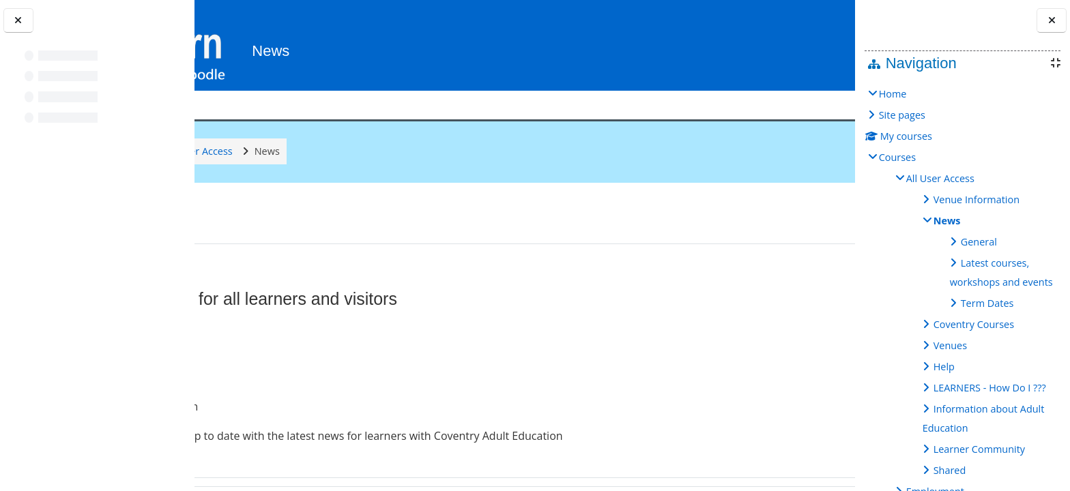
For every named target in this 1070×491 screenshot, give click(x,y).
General (979, 241)
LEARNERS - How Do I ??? (990, 387)
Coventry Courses (974, 324)
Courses (897, 157)
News (947, 220)
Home (893, 93)
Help (944, 366)
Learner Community (979, 449)
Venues (950, 345)
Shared (950, 470)
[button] (764, 45)
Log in (813, 44)
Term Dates (987, 303)
